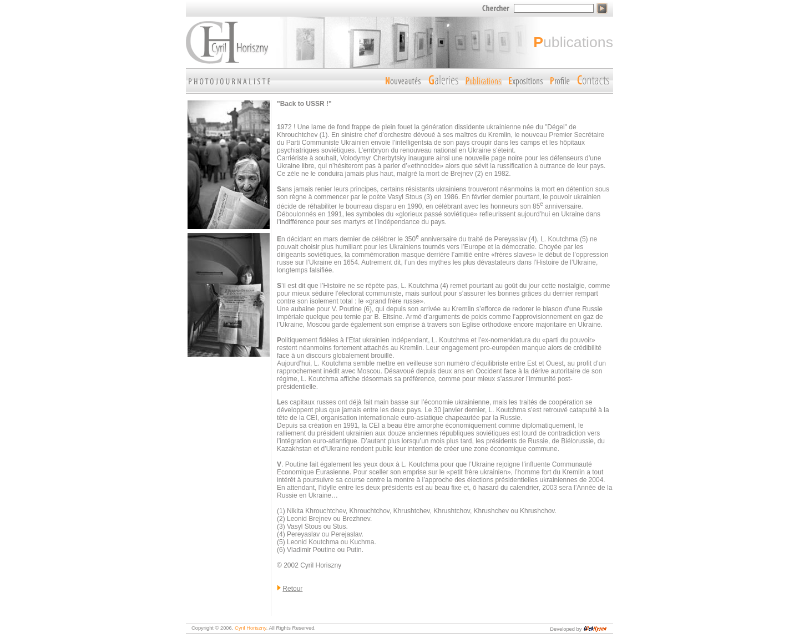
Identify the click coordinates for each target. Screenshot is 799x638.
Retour (292, 589)
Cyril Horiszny (250, 628)
